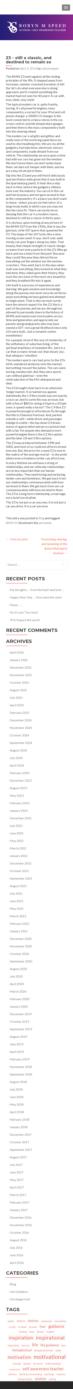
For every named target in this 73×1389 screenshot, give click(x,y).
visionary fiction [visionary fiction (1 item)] (25, 1379)
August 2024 (18, 750)
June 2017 (16, 1172)
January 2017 (19, 1210)
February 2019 (19, 1059)
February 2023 (19, 803)
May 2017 (17, 1180)
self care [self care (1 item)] (12, 1374)
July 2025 (16, 697)
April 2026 (17, 652)
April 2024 (17, 765)
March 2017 (18, 1195)
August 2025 (18, 690)
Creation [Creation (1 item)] (22, 1327)
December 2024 (21, 720)
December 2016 (21, 1217)
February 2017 (19, 1202)
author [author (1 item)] (11, 1321)
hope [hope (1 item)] (31, 1331)
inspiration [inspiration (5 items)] (21, 1337)
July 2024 (16, 758)
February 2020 (19, 999)
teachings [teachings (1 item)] (49, 1374)
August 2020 (18, 969)
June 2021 (16, 901)
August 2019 (18, 1036)
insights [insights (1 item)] (50, 1331)
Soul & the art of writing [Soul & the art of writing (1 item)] (30, 1374)
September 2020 (21, 961)
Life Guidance (19, 1291)
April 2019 (17, 1051)
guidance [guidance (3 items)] (56, 1326)
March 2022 (18, 848)
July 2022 (16, 825)
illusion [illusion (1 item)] (40, 1331)
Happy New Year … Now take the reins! (36, 597)
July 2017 (16, 1164)
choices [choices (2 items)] (33, 1321)
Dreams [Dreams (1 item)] (33, 1327)
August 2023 (18, 788)
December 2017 (21, 1134)
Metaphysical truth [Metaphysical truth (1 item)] (43, 1350)
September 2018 (21, 1074)
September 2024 (21, 743)
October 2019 (19, 1021)
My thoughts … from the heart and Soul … (37, 590)
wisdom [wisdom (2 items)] (40, 1379)
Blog (41, 518)
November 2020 (21, 946)
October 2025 (19, 682)
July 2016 (16, 1247)
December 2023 (21, 780)
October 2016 (19, 1232)
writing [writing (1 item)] (52, 1379)
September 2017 (21, 1149)
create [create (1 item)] (12, 1327)
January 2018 (19, 1127)
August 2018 (18, 1082)
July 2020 (16, 976)
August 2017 (18, 1157)
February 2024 (19, 773)
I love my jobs (17, 539)
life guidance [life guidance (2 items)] (49, 1345)
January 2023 (19, 810)
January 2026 (19, 660)
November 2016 (21, 1225)
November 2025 (21, 675)
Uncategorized (20, 1299)
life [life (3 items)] (35, 1344)
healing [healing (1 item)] (23, 1331)
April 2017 (17, 1187)
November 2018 (21, 1067)
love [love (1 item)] (63, 1345)
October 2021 (19, 871)
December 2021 (21, 863)
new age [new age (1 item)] (17, 1363)
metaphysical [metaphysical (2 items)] (22, 1350)
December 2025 (21, 667)
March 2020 (18, 991)
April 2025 (17, 705)
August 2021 (18, 886)
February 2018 (19, 1119)
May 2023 (17, 795)
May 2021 (17, 908)
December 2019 (21, 1014)
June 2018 (16, 1097)
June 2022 (16, 833)
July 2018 (16, 1089)
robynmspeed (49, 68)
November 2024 (21, 727)
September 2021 (21, 878)
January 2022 (19, 856)
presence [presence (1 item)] (38, 1363)
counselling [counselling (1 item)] (60, 1321)
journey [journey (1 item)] (25, 1345)
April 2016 (17, 1262)
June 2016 (16, 1255)
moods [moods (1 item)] (58, 1350)
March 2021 (18, 916)
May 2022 (17, 840)
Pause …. (15, 605)
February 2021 (19, 923)
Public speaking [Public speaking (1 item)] (53, 1363)
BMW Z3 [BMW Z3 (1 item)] (21, 1321)
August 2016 (18, 1240)
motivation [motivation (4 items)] (19, 1357)
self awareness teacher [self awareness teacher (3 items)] (43, 1368)
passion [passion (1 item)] (27, 1363)
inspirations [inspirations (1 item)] (13, 1345)
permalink (45, 522)
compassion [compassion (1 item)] (46, 1321)
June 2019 (16, 1044)
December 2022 (21, 818)
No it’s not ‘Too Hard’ (24, 612)
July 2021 (16, 893)
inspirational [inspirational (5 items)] (50, 1337)
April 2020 (17, 984)
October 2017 (19, 1142)
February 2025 (19, 712)
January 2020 (19, 1006)
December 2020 (21, 938)
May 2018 (17, 1104)
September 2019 (21, 1029)
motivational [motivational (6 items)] (50, 1356)
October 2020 (19, 953)
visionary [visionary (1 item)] (61, 1374)
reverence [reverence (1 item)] (14, 1369)
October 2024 (19, 735)
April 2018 (17, 1112)
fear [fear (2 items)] (43, 1326)
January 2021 (19, 931)
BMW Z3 (12, 522)
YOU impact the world (25, 620)
